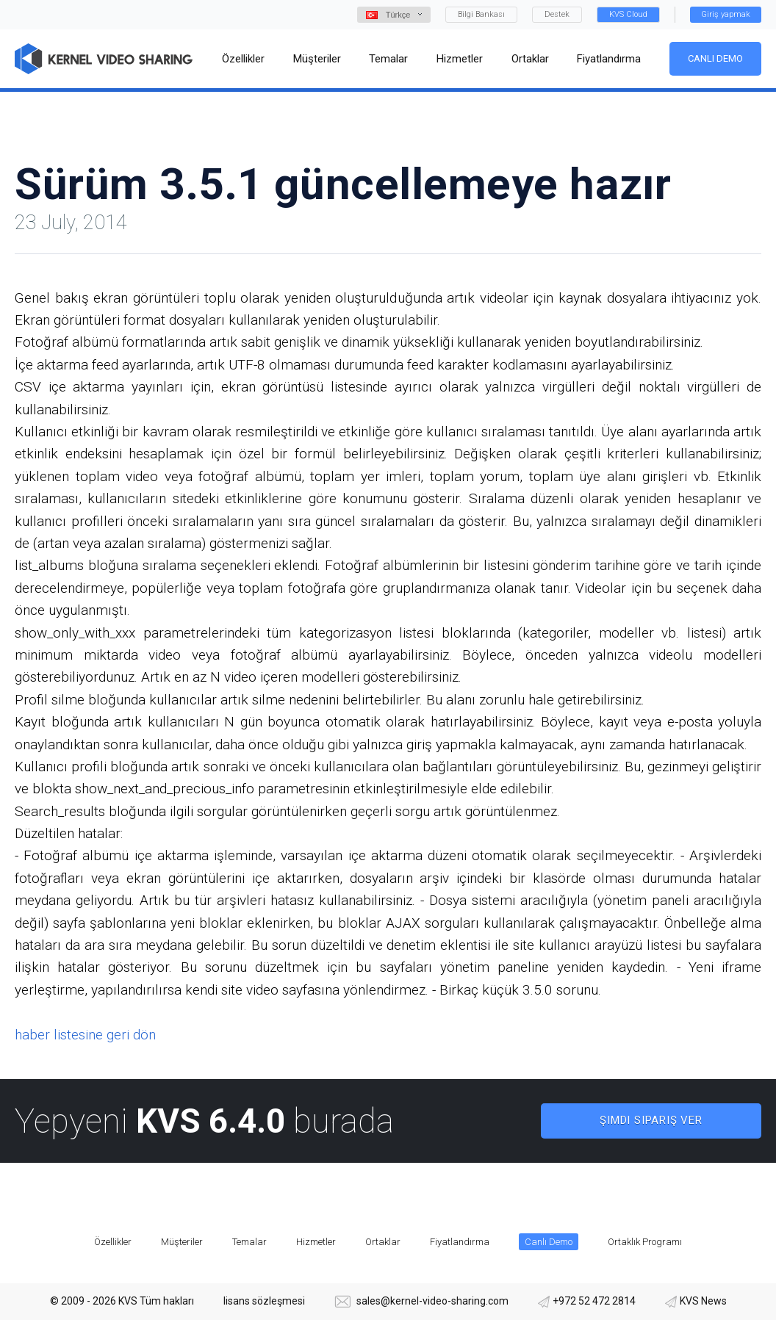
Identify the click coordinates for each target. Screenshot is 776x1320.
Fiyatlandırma (459, 1241)
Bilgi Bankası (481, 14)
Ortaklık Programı (645, 1241)
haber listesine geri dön (85, 1034)
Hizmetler (316, 1241)
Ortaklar (382, 1241)
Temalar (249, 1241)
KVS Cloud (628, 14)
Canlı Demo (715, 58)
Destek (557, 14)
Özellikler (113, 1241)
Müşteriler (182, 1241)
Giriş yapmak (725, 14)
